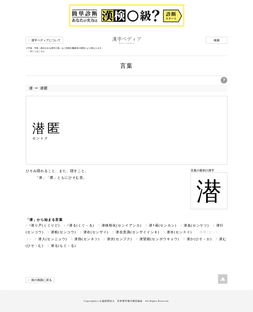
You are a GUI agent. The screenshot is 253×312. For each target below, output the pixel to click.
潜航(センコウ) (63, 232)
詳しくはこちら (37, 51)
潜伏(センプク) (119, 239)
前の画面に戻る (41, 280)
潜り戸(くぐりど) (44, 225)
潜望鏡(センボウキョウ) (159, 239)
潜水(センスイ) (179, 232)
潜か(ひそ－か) (199, 239)
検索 (217, 40)
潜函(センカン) (162, 225)
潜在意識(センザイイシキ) (137, 232)
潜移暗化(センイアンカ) (122, 225)
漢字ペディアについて (46, 40)
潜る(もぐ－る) (63, 245)
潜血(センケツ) (196, 225)
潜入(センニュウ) (52, 239)
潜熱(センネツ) (87, 239)
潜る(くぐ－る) (80, 225)
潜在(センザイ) (96, 232)
